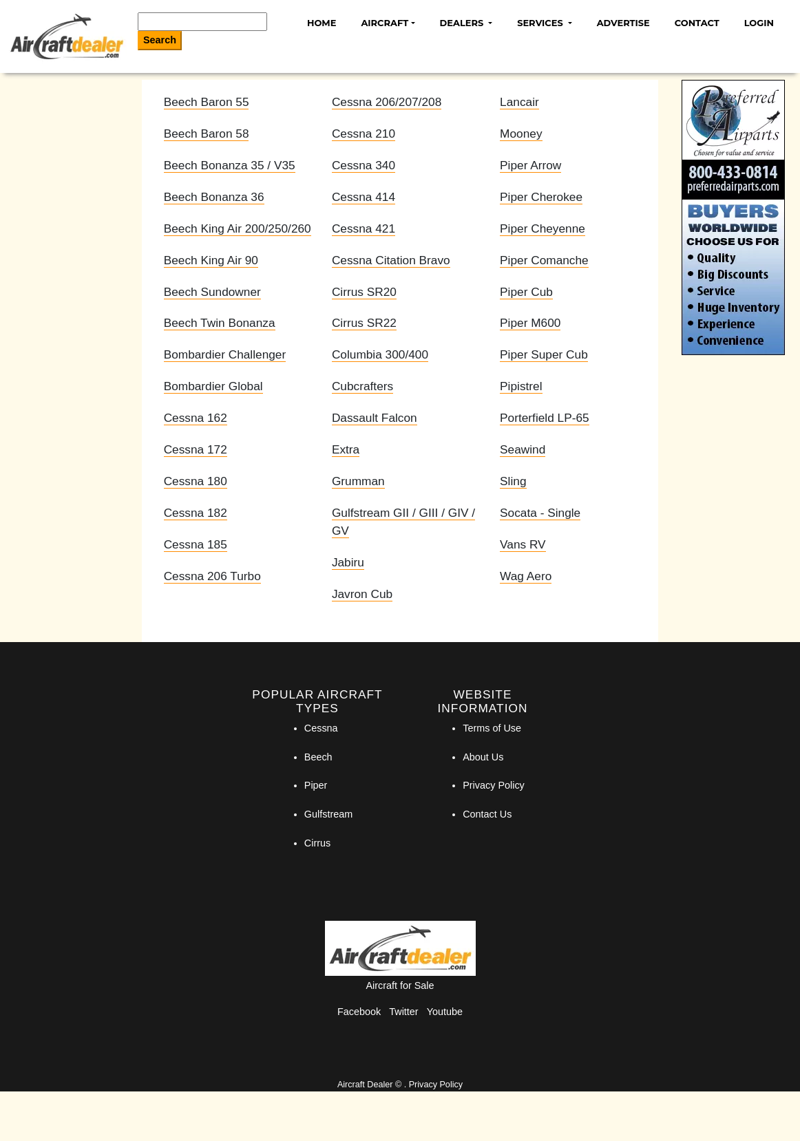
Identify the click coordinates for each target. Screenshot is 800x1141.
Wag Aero (525, 576)
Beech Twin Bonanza (219, 323)
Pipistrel (521, 386)
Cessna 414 (363, 197)
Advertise (623, 22)
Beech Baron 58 (206, 133)
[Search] (202, 22)
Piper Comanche (544, 260)
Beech (318, 757)
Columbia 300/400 (380, 354)
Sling (513, 481)
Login (759, 22)
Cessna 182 (195, 513)
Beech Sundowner (212, 292)
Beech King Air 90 (211, 260)
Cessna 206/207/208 (386, 102)
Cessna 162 (195, 418)
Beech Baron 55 (206, 102)
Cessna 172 (195, 449)
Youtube (445, 1011)
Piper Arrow (530, 165)
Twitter (403, 1011)
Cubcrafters (362, 386)
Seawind (522, 449)
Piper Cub (526, 292)
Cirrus (317, 843)
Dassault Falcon (374, 418)
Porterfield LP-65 (544, 418)
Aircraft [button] (384, 22)
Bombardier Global (213, 386)
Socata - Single (540, 513)
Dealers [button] (463, 22)
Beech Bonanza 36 (214, 197)
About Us (483, 757)
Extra (345, 449)
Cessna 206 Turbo (212, 576)
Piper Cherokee (541, 197)
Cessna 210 (363, 133)
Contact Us (487, 814)
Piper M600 (530, 323)
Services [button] (541, 22)
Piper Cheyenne (542, 228)
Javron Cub (362, 594)
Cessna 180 (195, 481)
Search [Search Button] (159, 39)
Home (321, 22)
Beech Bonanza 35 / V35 (229, 165)
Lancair (519, 102)
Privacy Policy (494, 785)
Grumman (358, 481)
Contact (697, 22)
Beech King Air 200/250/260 (237, 228)
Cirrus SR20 (364, 292)
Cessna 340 (363, 165)
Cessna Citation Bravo (391, 260)
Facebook (359, 1011)
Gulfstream (328, 814)
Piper (316, 785)
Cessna (321, 728)
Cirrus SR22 (364, 323)
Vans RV (523, 544)
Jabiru (348, 562)
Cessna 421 (363, 228)
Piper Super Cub (544, 354)
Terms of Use (492, 728)
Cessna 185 (195, 544)
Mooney (521, 133)
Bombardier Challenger (225, 354)
